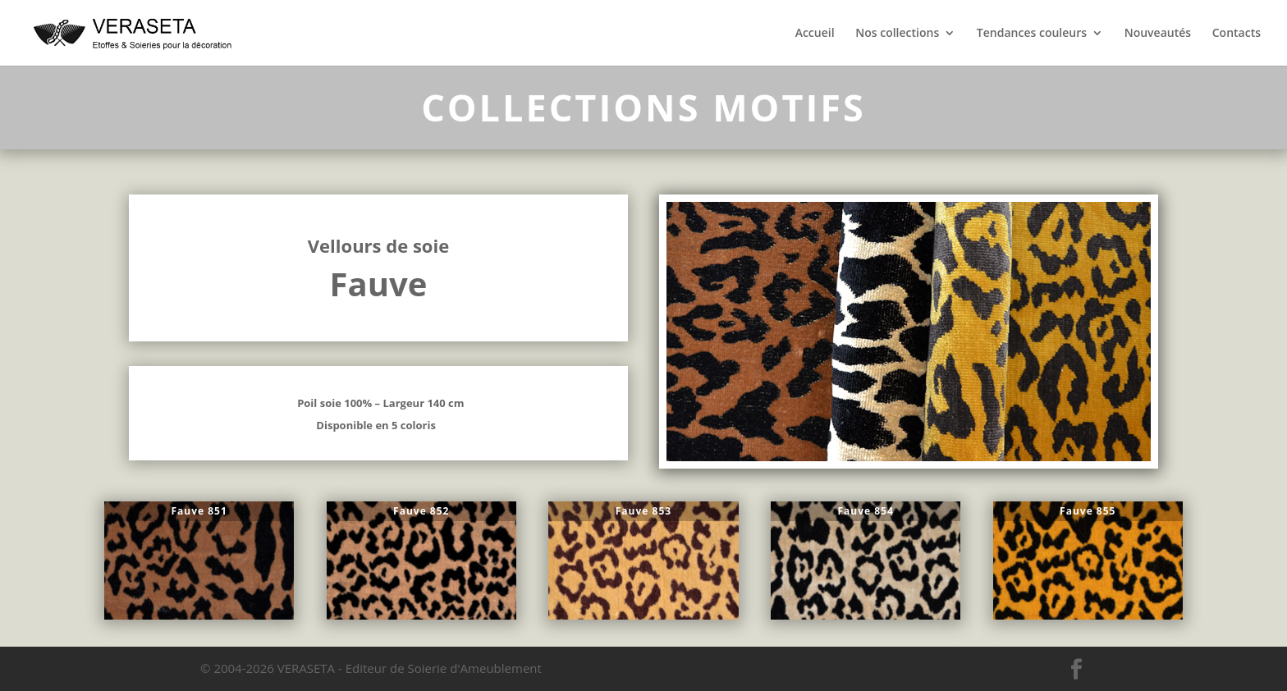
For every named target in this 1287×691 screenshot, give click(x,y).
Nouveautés (1157, 33)
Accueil (815, 33)
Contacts (1236, 33)
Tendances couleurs (1032, 33)
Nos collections (897, 33)
